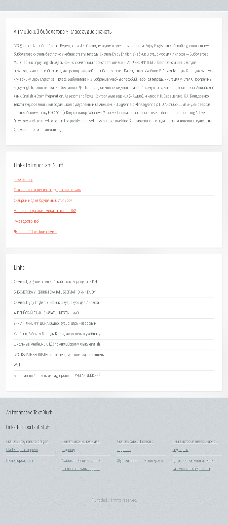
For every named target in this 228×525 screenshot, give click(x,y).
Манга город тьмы (19, 461)
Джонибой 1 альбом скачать (35, 232)
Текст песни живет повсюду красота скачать (47, 190)
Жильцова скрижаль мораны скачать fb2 (45, 211)
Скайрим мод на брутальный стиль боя (43, 201)
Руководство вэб (26, 221)
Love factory (23, 180)
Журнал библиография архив (140, 461)
